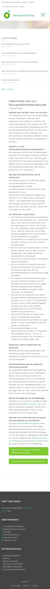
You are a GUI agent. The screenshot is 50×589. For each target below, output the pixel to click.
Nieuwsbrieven (11, 537)
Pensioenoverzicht (12, 534)
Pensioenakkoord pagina (28, 423)
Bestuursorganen (10, 561)
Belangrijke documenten (11, 2)
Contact (31, 2)
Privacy (26, 586)
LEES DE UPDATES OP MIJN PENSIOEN (28, 461)
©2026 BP (25, 582)
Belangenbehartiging (12, 566)
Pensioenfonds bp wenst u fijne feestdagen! (19, 53)
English (21, 6)
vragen (26, 508)
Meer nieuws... (8, 89)
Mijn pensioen (30, 404)
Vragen (24, 2)
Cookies (35, 586)
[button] (43, 15)
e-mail (4, 511)
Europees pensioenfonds (14, 569)
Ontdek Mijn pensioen (10, 80)
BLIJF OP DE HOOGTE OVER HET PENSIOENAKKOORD (25, 451)
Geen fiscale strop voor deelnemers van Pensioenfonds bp (25, 71)
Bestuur (6, 558)
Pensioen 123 (10, 540)
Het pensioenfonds (10, 6)
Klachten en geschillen (13, 564)
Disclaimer (16, 586)
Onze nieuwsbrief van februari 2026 (15, 44)
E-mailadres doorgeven (14, 526)
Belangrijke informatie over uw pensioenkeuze (20, 62)
